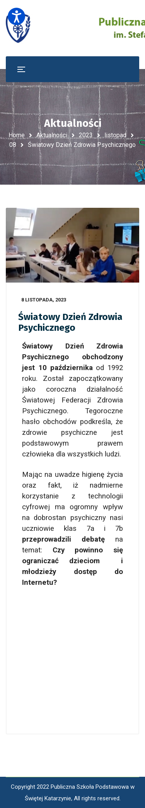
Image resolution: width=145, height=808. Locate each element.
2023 (86, 135)
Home (17, 135)
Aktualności (51, 135)
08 (12, 144)
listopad (115, 135)
